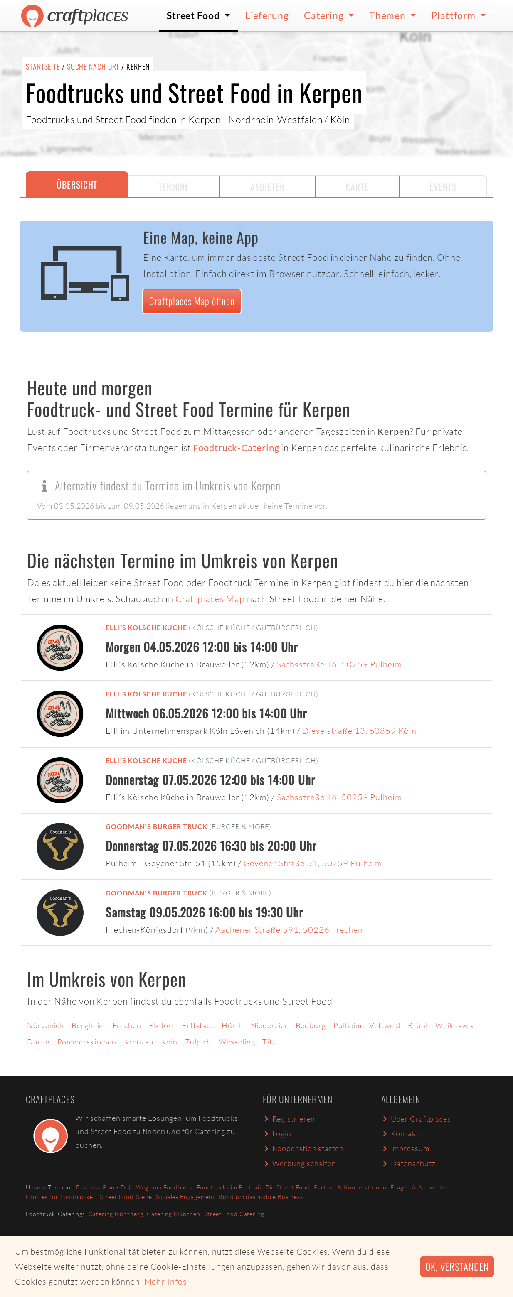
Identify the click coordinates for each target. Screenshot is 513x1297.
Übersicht (77, 184)
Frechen (127, 1025)
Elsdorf (162, 1025)
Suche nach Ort (93, 66)
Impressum (405, 1148)
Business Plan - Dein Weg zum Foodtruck (134, 1187)
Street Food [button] (194, 15)
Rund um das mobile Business (261, 1196)
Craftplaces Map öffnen (192, 301)
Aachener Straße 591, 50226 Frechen (289, 929)
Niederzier (269, 1025)
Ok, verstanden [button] (457, 1266)
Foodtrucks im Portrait (229, 1187)
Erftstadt (198, 1025)
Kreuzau (138, 1041)
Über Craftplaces (416, 1118)
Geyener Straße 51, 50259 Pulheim (313, 863)
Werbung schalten (299, 1163)
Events (442, 186)
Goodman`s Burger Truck (156, 826)
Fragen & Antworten (419, 1187)
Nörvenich (45, 1025)
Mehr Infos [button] (165, 1281)
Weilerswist (456, 1025)
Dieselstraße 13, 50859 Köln (359, 731)
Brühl (418, 1025)
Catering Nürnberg (115, 1213)
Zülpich (198, 1041)
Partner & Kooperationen (350, 1187)
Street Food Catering (234, 1213)
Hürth (232, 1025)
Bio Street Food (288, 1187)
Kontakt (400, 1133)
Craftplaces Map (210, 598)
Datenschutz (408, 1163)
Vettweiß (384, 1025)
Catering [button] (325, 15)
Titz (269, 1041)
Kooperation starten (303, 1148)
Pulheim (347, 1025)
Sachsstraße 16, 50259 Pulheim (339, 664)
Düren (38, 1041)
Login (277, 1133)
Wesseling (237, 1041)
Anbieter (267, 186)
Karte (357, 186)
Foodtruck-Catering (236, 447)
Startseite (43, 66)
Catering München (173, 1213)
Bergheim (88, 1025)
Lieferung (267, 15)
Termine (173, 186)
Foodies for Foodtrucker (61, 1196)
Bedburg (311, 1025)
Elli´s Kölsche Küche (146, 627)
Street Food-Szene (126, 1196)
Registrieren (289, 1118)
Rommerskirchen (87, 1041)
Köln (169, 1041)
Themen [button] (388, 15)
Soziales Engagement (185, 1196)
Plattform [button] (454, 15)
